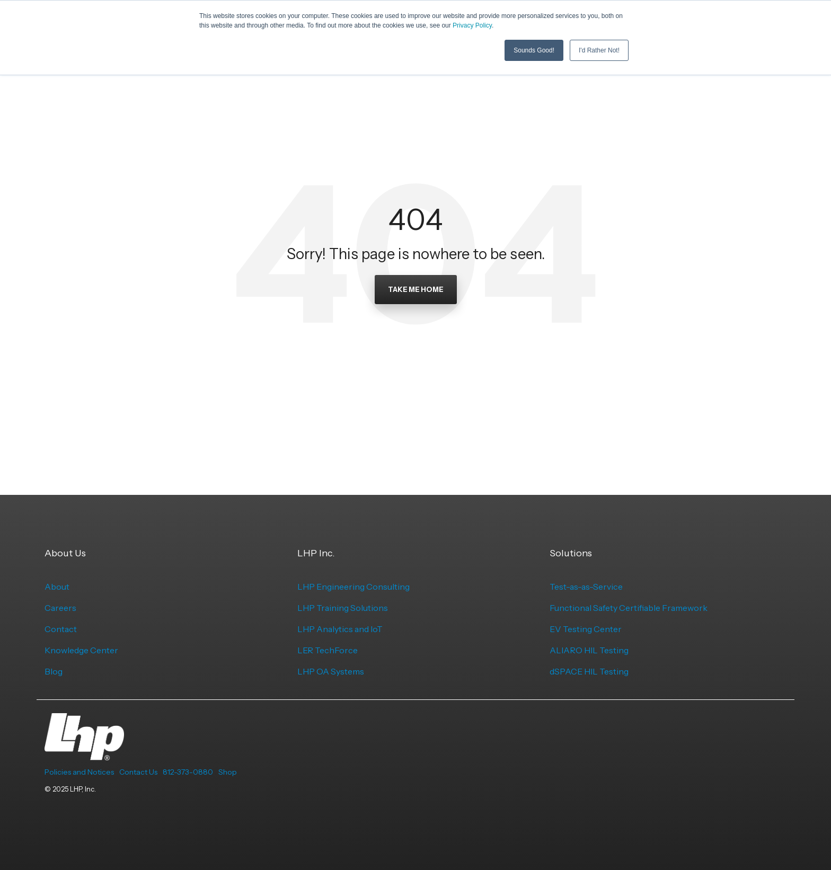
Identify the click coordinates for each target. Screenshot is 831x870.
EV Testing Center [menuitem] (586, 629)
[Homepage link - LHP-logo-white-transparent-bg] (84, 754)
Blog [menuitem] (54, 671)
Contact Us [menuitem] (138, 772)
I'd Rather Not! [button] (599, 50)
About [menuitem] (57, 586)
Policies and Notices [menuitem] (79, 772)
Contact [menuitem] (61, 629)
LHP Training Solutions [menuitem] (342, 607)
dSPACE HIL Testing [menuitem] (589, 671)
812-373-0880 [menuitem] (188, 772)
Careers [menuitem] (60, 607)
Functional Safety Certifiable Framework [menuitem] (629, 607)
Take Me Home (416, 289)
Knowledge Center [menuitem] (81, 650)
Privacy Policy (472, 25)
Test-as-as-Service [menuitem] (586, 586)
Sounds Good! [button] (534, 50)
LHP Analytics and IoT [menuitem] (340, 629)
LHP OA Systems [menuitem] (330, 671)
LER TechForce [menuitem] (327, 650)
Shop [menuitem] (227, 772)
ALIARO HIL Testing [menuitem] (589, 650)
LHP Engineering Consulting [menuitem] (353, 586)
